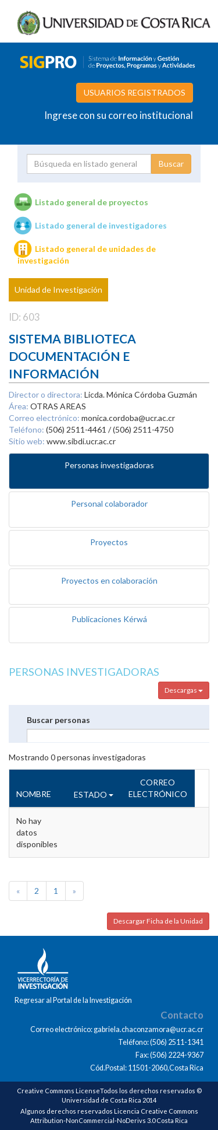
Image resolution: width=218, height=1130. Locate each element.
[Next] (74, 891)
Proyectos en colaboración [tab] (109, 580)
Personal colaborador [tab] (109, 503)
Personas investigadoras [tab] (109, 465)
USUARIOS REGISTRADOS (134, 92)
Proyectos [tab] (109, 542)
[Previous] (18, 891)
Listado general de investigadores (101, 225)
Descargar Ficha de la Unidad (158, 921)
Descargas (184, 690)
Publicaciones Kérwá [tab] (109, 619)
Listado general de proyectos (91, 202)
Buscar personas (58, 720)
